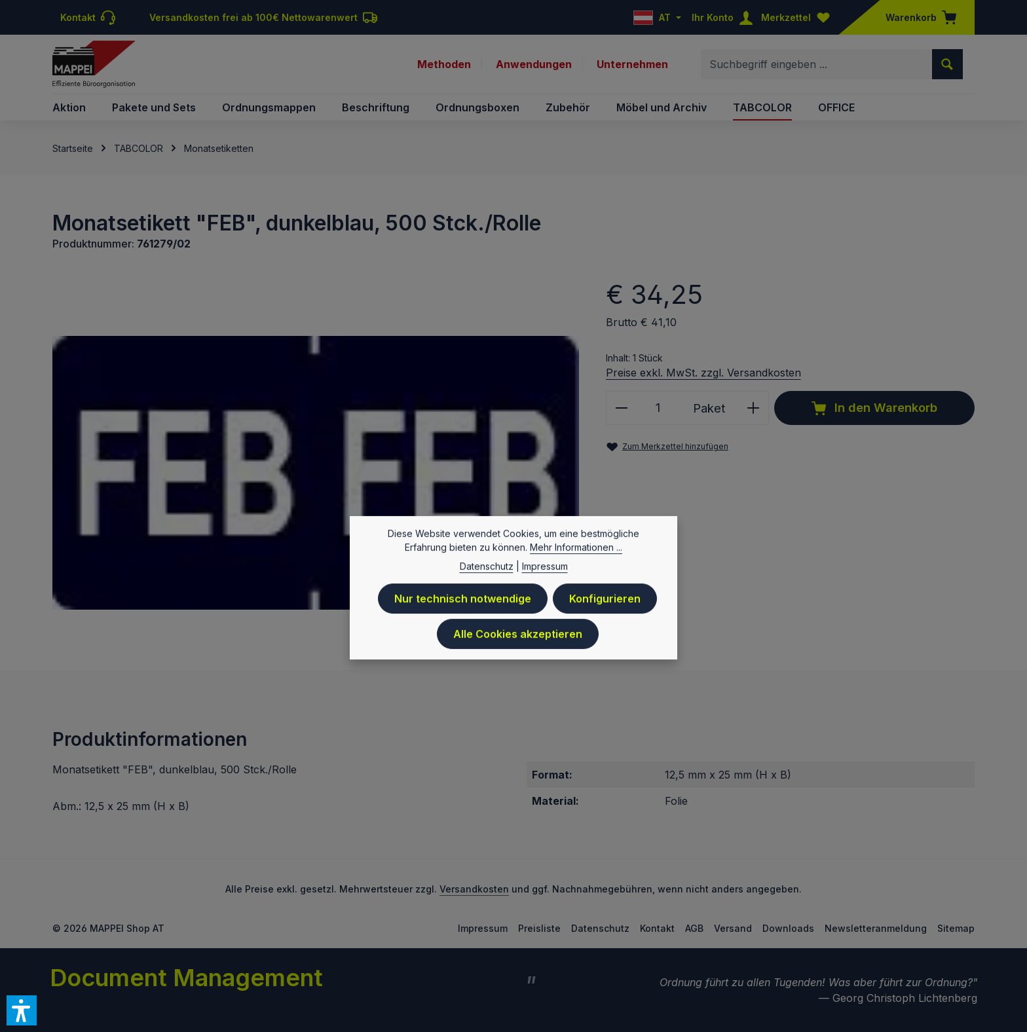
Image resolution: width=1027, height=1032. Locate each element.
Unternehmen (632, 64)
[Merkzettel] (798, 17)
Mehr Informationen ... (576, 552)
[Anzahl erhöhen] (753, 407)
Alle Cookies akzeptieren (517, 639)
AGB (694, 928)
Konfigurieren (605, 603)
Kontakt (657, 928)
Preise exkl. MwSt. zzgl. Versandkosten (703, 372)
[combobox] (817, 64)
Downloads (788, 928)
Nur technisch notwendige (462, 603)
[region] (316, 472)
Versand (733, 928)
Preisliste (539, 928)
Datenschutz (600, 928)
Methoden (444, 64)
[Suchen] (947, 64)
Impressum (483, 928)
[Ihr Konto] (725, 17)
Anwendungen (534, 64)
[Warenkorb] (917, 17)
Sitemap (956, 928)
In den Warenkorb (874, 408)
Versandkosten (474, 888)
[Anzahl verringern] (621, 407)
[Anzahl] (658, 407)
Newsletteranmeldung (876, 928)
